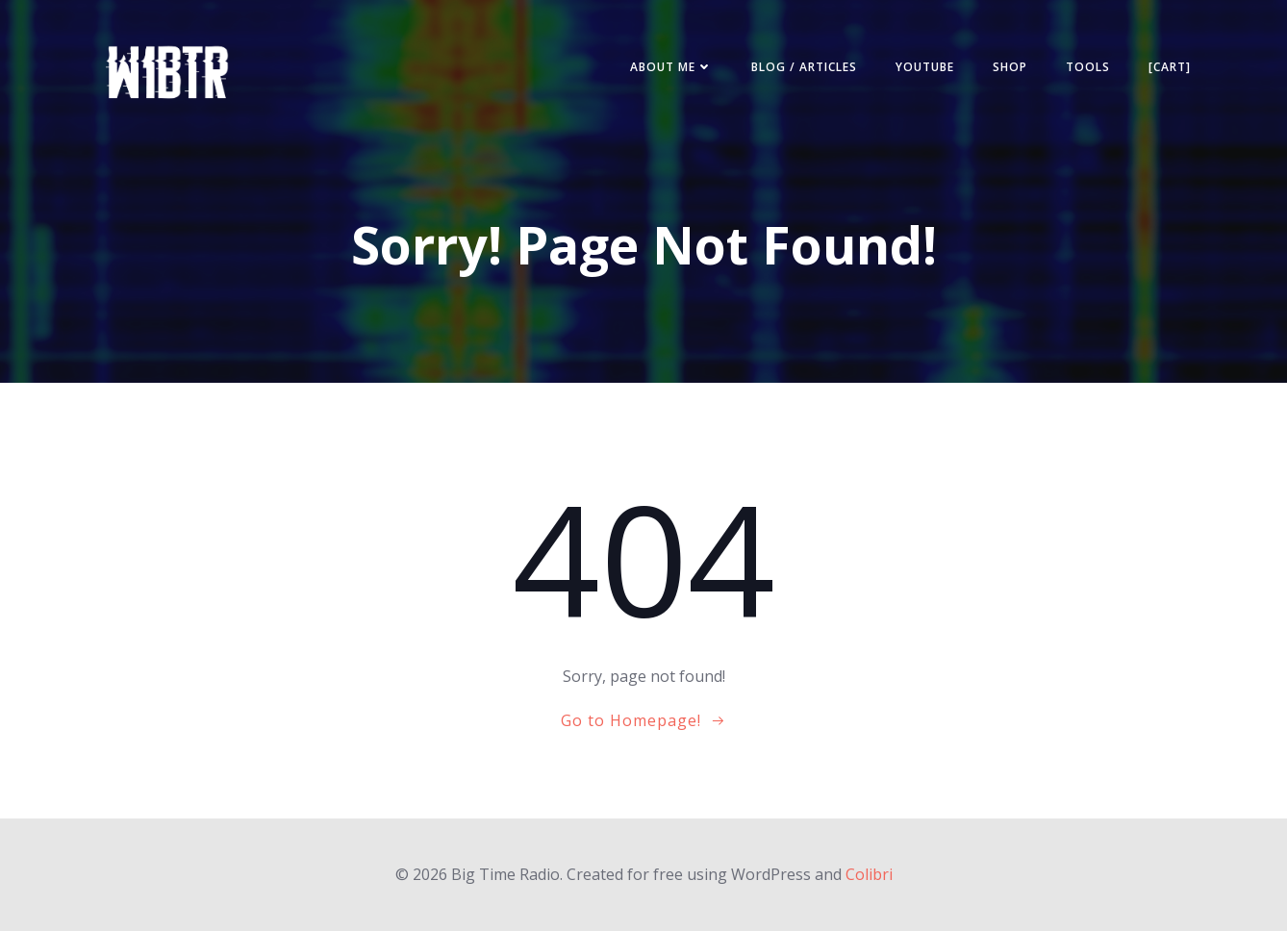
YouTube (925, 67)
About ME (671, 67)
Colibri (869, 874)
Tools (1088, 67)
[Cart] (1169, 67)
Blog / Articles (804, 67)
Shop (1010, 67)
